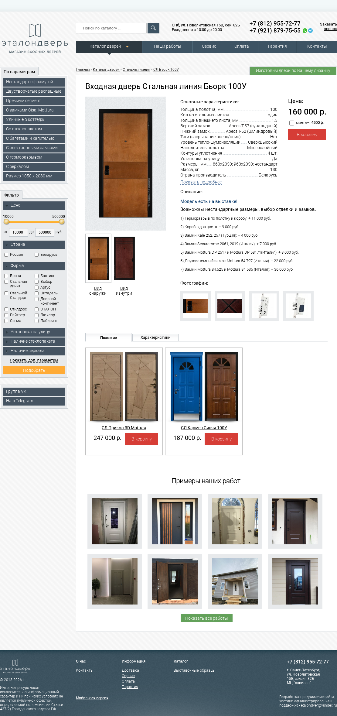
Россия (13, 254)
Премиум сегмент (23, 100)
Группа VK (16, 391)
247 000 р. (107, 437)
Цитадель (46, 293)
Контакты (317, 46)
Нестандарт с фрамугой (29, 81)
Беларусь (46, 254)
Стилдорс (15, 309)
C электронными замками (32, 147)
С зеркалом (17, 166)
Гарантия (277, 46)
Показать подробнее (201, 182)
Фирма (14, 266)
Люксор (45, 315)
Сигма (12, 320)
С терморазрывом (24, 157)
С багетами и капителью (30, 138)
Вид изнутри (124, 265)
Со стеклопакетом (24, 128)
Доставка (130, 670)
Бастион (45, 275)
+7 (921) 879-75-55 (275, 30)
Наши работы (167, 46)
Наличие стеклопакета (30, 341)
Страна (15, 244)
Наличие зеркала (25, 350)
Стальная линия (15, 283)
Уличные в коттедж (25, 119)
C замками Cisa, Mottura (30, 110)
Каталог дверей (105, 46)
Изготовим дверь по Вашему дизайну (293, 70)
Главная (83, 69)
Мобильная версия (92, 698)
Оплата (241, 46)
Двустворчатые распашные (33, 91)
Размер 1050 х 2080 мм (29, 175)
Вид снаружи (98, 265)
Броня (12, 275)
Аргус (42, 287)
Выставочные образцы (195, 670)
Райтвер (14, 315)
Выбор (43, 281)
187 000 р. (187, 437)
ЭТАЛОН (45, 309)
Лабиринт (46, 320)
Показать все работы (206, 618)
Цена (13, 205)
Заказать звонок (328, 26)
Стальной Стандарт (15, 295)
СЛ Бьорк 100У (166, 69)
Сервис (209, 46)
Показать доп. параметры (34, 360)
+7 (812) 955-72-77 (275, 23)
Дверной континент (47, 301)
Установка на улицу (27, 331)
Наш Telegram (19, 400)
